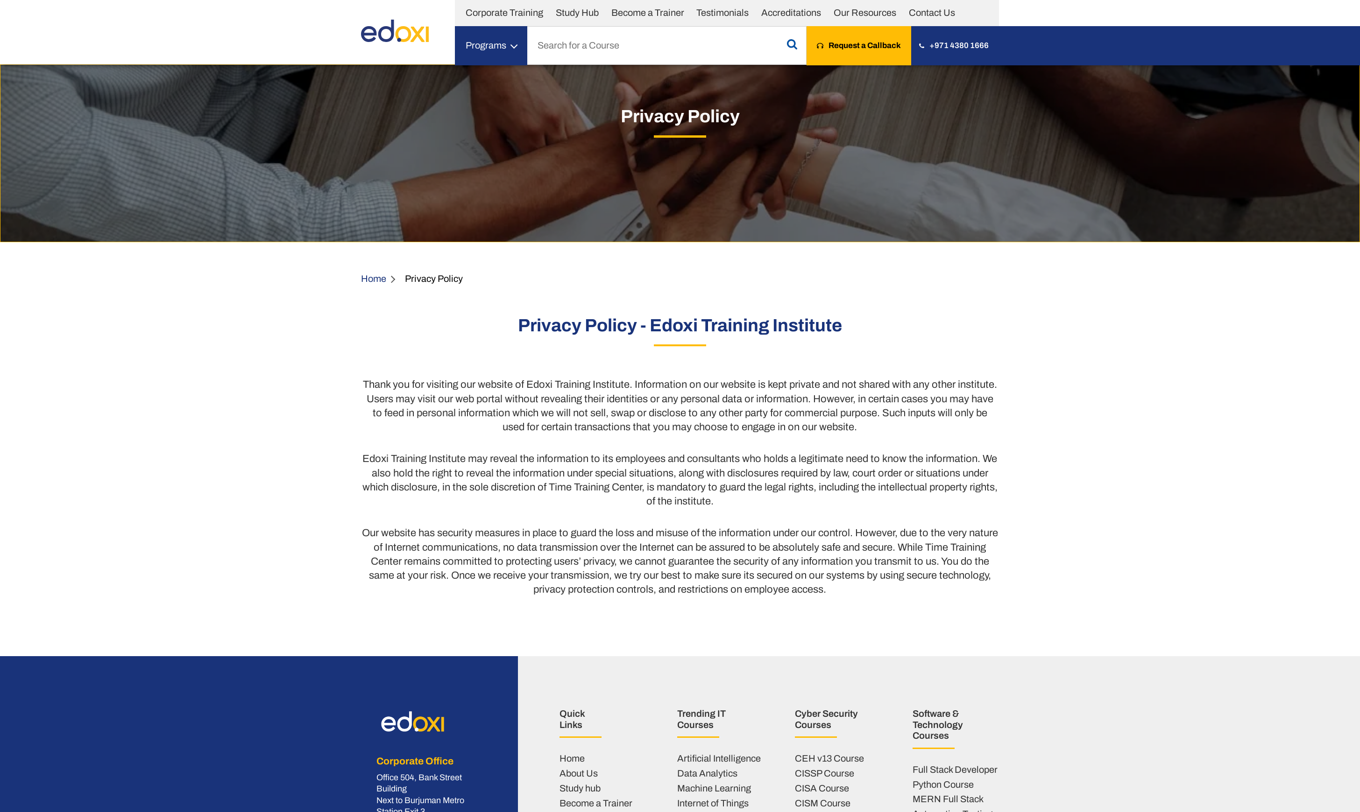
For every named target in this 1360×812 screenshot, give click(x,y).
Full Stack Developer (955, 769)
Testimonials (722, 12)
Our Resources (865, 12)
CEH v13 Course (829, 758)
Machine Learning (714, 788)
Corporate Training (504, 12)
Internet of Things (713, 803)
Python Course (943, 784)
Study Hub (577, 12)
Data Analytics (707, 773)
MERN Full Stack (948, 799)
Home (373, 278)
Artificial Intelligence (719, 758)
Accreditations (791, 12)
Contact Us (932, 12)
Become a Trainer (647, 12)
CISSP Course (824, 773)
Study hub (580, 788)
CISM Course (822, 803)
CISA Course (822, 788)
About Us (579, 773)
